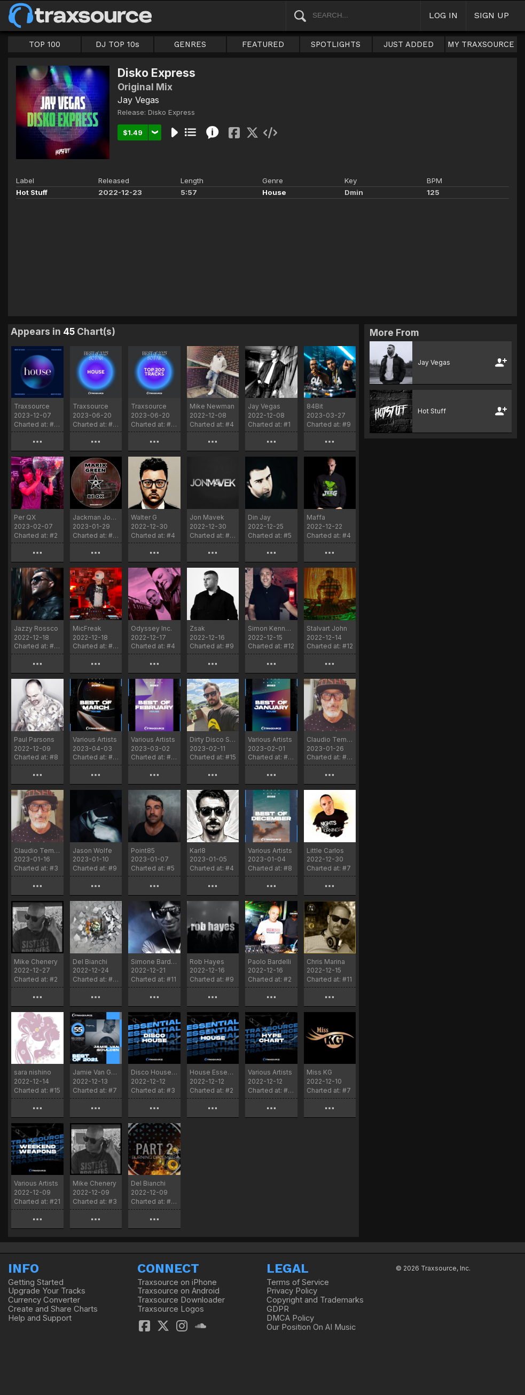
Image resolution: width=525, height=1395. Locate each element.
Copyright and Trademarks (315, 1300)
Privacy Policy (292, 1291)
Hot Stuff (32, 192)
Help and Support (40, 1318)
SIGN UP (491, 15)
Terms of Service (298, 1282)
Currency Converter (44, 1300)
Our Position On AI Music (311, 1327)
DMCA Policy (290, 1318)
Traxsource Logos (170, 1309)
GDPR (278, 1309)
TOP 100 (44, 44)
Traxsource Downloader (181, 1300)
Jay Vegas (138, 100)
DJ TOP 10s (117, 44)
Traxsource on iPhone (177, 1282)
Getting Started (36, 1282)
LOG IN (443, 15)
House (274, 192)
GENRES (190, 44)
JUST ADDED (408, 44)
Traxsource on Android (178, 1291)
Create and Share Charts (53, 1309)
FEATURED (263, 44)
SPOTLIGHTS (336, 44)
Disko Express (171, 112)
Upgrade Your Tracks (46, 1291)
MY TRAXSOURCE (481, 44)
